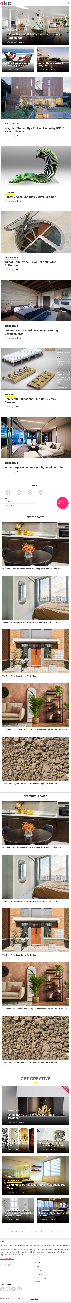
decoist (7, 3)
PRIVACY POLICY (9, 505)
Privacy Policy (35, 1299)
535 (46, 1231)
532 (31, 1231)
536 (51, 1231)
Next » (57, 1231)
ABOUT (6, 499)
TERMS (38, 1282)
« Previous (15, 1231)
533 (36, 1231)
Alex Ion (21, 42)
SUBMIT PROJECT (62, 503)
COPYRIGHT (40, 1274)
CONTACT (7, 502)
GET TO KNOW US (7, 1259)
